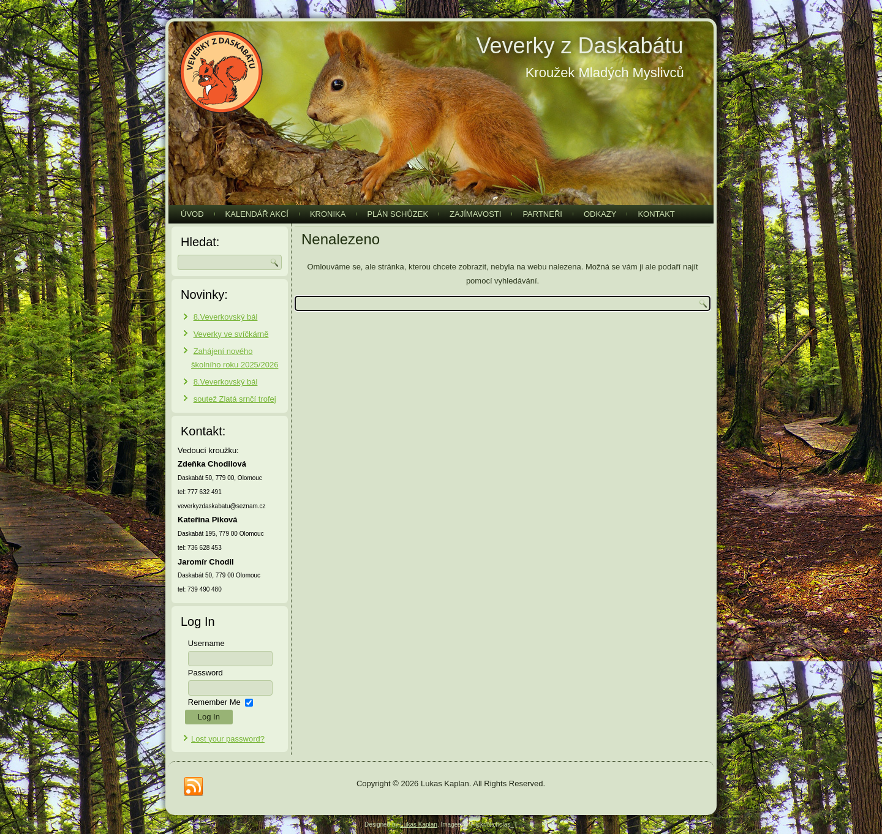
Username (206, 643)
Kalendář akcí (256, 214)
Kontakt (656, 214)
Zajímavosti (475, 214)
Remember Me (214, 702)
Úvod (192, 214)
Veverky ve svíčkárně (231, 334)
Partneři (542, 214)
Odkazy (600, 214)
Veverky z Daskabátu (579, 45)
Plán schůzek (397, 214)
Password (205, 672)
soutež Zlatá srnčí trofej (235, 399)
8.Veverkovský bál (226, 316)
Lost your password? (228, 738)
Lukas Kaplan (418, 824)
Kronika (328, 214)
